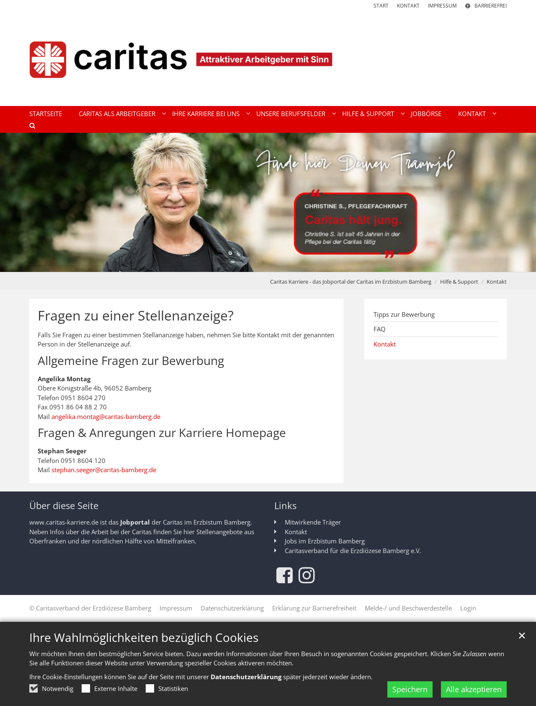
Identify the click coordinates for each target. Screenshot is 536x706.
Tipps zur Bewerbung (404, 314)
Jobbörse (426, 113)
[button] (29, 127)
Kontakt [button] (472, 113)
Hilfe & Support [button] (368, 113)
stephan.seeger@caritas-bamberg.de (104, 469)
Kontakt (497, 281)
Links (285, 506)
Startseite (45, 113)
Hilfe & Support (459, 281)
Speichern (410, 689)
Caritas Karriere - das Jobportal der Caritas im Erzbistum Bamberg (350, 281)
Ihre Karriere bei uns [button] (206, 113)
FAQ (380, 329)
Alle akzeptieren (474, 689)
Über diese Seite (63, 506)
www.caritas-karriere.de (63, 522)
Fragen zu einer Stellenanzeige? (136, 315)
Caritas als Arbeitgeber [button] (117, 113)
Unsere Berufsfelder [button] (290, 113)
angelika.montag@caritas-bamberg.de (106, 416)
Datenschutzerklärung (246, 676)
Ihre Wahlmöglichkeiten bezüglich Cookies (143, 637)
